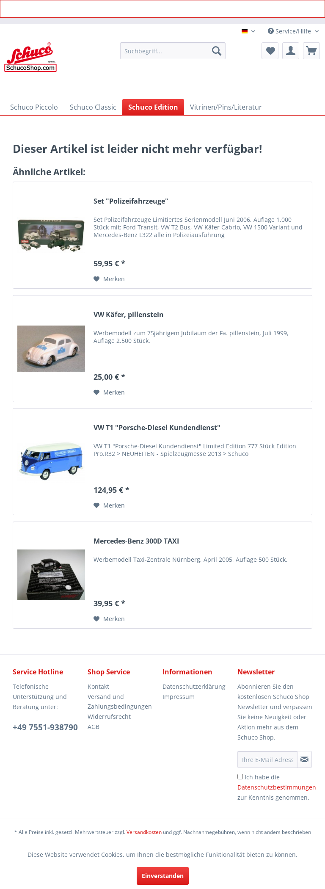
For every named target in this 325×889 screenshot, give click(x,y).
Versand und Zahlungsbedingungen (120, 702)
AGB (93, 727)
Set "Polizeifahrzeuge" (131, 201)
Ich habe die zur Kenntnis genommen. (276, 787)
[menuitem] (173, 50)
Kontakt (98, 686)
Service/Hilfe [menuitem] (290, 31)
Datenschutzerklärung (194, 686)
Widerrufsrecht (109, 716)
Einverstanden (163, 876)
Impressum (178, 697)
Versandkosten (144, 832)
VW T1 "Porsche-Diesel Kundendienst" (157, 427)
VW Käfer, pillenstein (129, 314)
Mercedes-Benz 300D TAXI (136, 541)
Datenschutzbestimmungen (276, 787)
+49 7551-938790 (45, 727)
